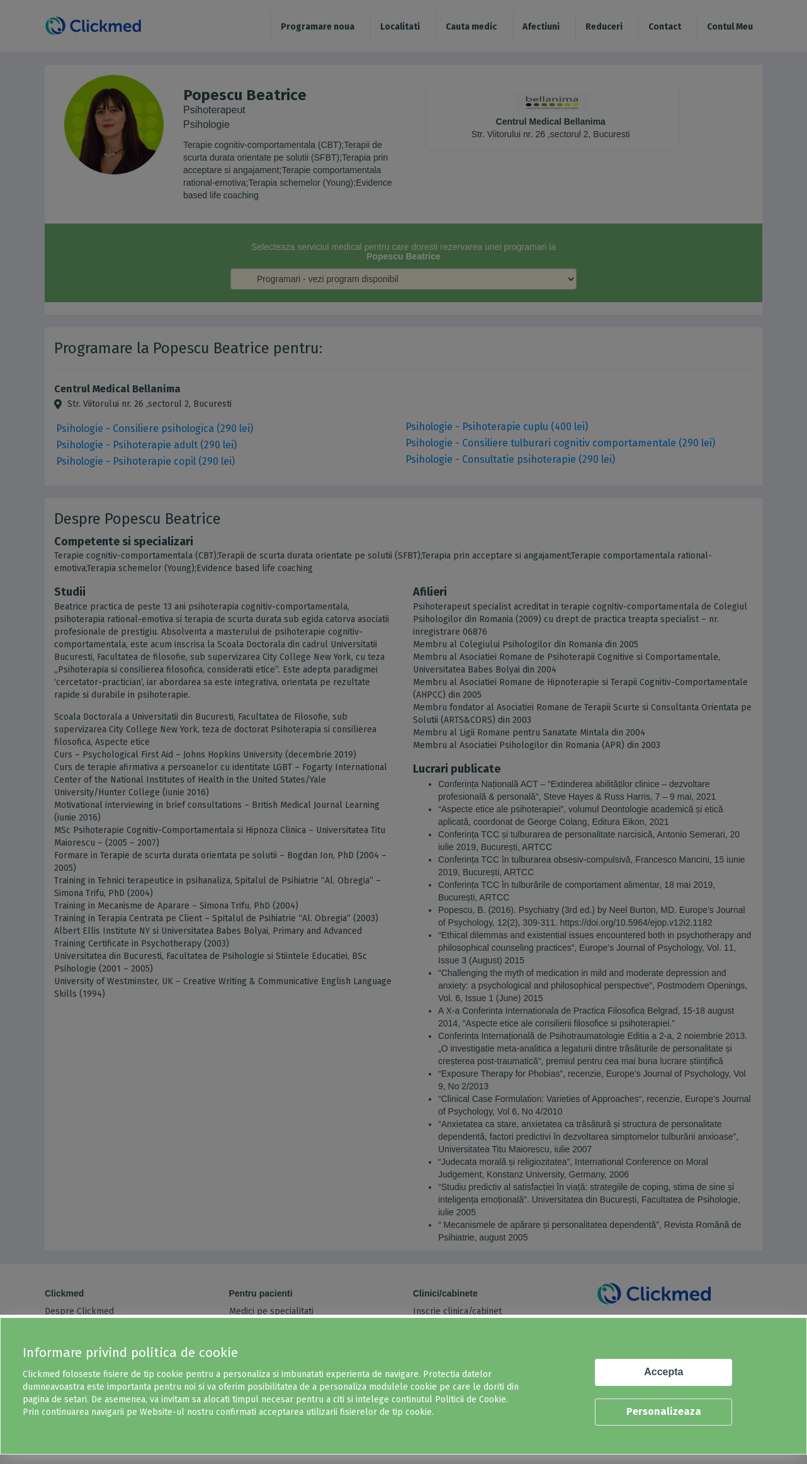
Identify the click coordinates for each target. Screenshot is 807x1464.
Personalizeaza (663, 1411)
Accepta (663, 1371)
